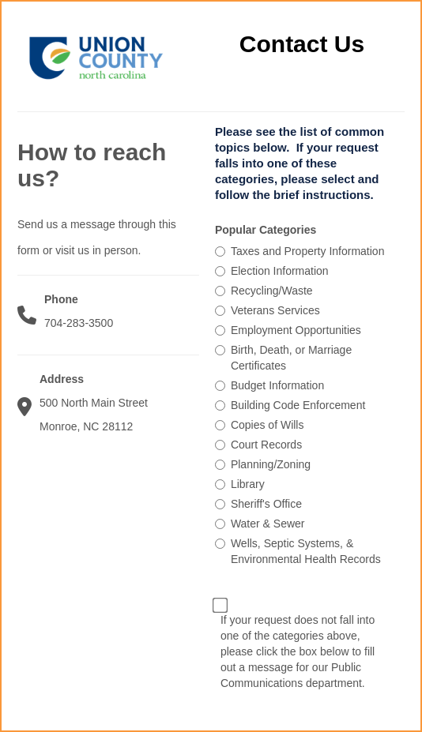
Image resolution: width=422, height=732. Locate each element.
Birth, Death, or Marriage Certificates (291, 357)
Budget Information (277, 385)
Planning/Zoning (271, 464)
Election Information (280, 271)
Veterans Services (275, 310)
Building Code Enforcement (298, 405)
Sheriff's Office (266, 503)
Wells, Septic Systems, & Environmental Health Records (306, 551)
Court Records (266, 444)
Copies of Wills (267, 425)
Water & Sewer (268, 523)
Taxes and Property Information (308, 251)
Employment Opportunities (296, 330)
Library (248, 484)
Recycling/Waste (272, 290)
